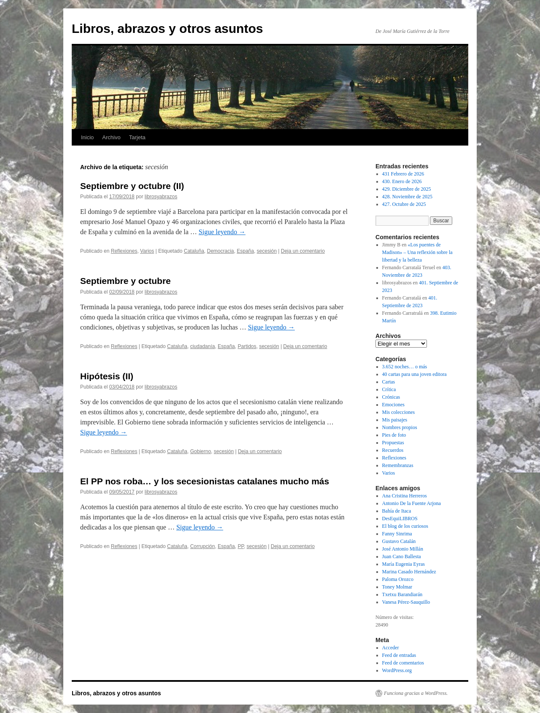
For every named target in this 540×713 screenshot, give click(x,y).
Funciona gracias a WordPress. (416, 693)
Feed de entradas (399, 655)
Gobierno (200, 451)
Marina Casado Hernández (409, 572)
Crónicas (391, 397)
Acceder (390, 648)
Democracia (220, 251)
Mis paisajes (395, 420)
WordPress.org (397, 670)
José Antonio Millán (402, 549)
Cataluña (194, 251)
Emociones (393, 405)
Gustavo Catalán (399, 541)
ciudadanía (202, 346)
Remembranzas (397, 465)
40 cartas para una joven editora (414, 374)
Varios (147, 251)
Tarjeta (137, 137)
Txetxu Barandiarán (402, 594)
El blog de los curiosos (405, 526)
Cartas (388, 382)
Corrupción (202, 546)
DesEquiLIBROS (400, 518)
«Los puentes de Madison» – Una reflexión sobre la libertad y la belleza (417, 252)
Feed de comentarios (403, 663)
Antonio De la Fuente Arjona (411, 503)
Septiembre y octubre (125, 281)
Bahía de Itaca (396, 511)
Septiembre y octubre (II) (132, 186)
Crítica (389, 389)
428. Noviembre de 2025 (407, 197)
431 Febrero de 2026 (403, 174)
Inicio (87, 137)
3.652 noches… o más (404, 367)
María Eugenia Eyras (403, 564)
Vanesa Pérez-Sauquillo (406, 602)
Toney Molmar (397, 587)
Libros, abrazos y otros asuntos (167, 28)
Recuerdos (393, 450)
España (245, 251)
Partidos (247, 346)
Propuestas (393, 443)
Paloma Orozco (397, 579)
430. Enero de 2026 (402, 181)
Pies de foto (394, 435)
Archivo (111, 137)
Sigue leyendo (222, 231)
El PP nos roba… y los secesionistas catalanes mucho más (204, 481)
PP (240, 546)
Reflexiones (124, 251)
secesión (267, 251)
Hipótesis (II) (106, 376)
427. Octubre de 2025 (404, 204)
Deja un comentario (303, 251)
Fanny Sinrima (397, 534)
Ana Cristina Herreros (404, 496)
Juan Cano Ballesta (401, 556)
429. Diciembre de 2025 (406, 189)
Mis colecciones (398, 412)
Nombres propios (399, 427)
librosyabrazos (161, 197)
